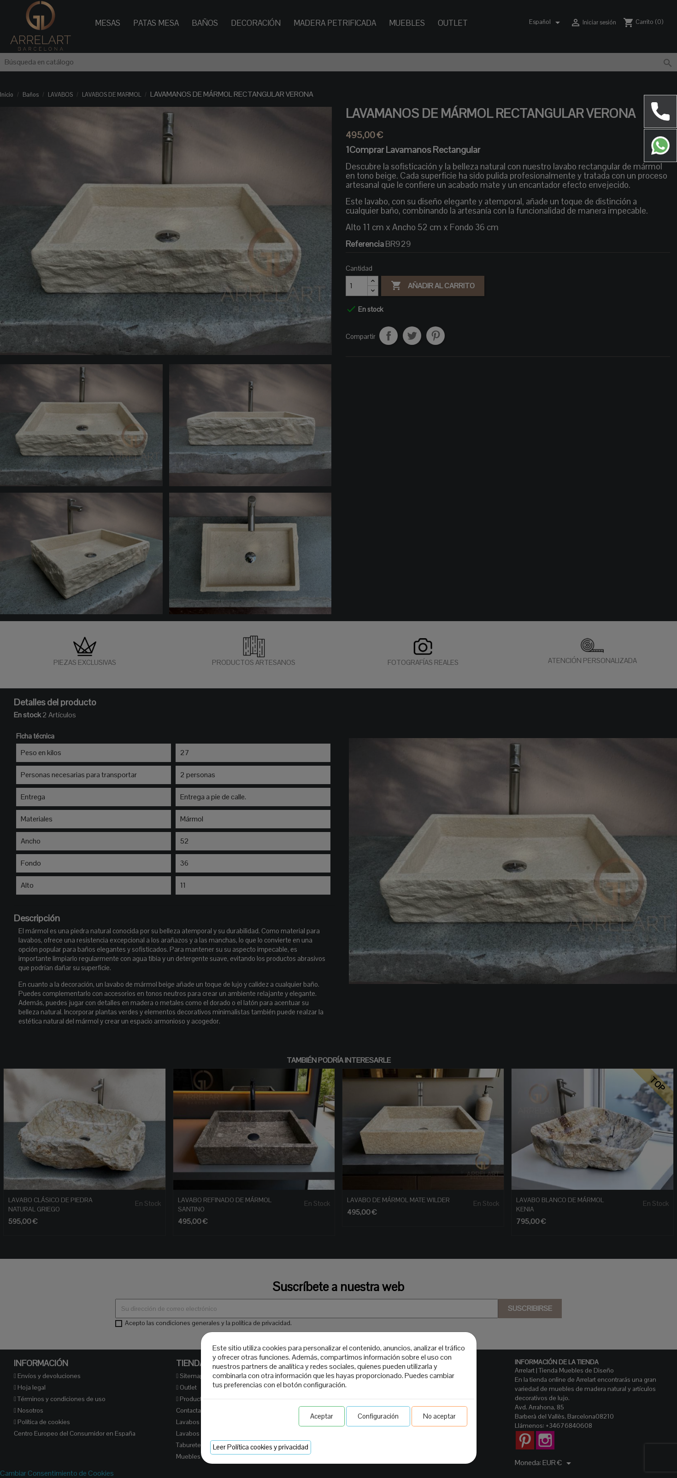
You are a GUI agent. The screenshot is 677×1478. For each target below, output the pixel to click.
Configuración (378, 1416)
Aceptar (321, 1416)
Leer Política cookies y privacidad (260, 1447)
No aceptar (439, 1416)
